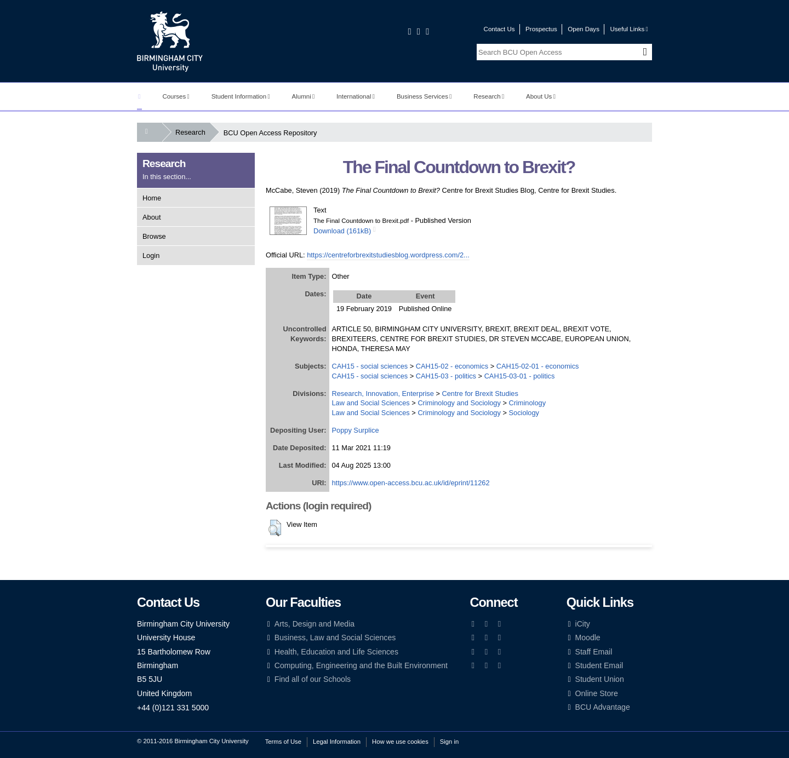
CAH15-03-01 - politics (519, 376)
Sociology (523, 413)
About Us (541, 96)
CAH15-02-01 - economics (537, 366)
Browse (154, 236)
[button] (274, 528)
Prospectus (541, 29)
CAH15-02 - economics (452, 366)
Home (151, 198)
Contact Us (499, 29)
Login (150, 255)
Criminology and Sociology (459, 403)
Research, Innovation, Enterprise (383, 393)
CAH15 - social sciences (370, 366)
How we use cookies (400, 741)
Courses (175, 96)
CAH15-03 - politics (446, 376)
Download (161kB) (342, 231)
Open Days (583, 29)
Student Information (240, 96)
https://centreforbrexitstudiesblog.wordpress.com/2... (388, 255)
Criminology (527, 403)
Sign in (449, 741)
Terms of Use (283, 741)
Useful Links (629, 29)
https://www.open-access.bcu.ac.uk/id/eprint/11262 (411, 483)
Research (488, 96)
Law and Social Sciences (371, 403)
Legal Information (337, 741)
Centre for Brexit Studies (480, 393)
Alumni (303, 96)
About (151, 217)
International (355, 96)
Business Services (424, 96)
